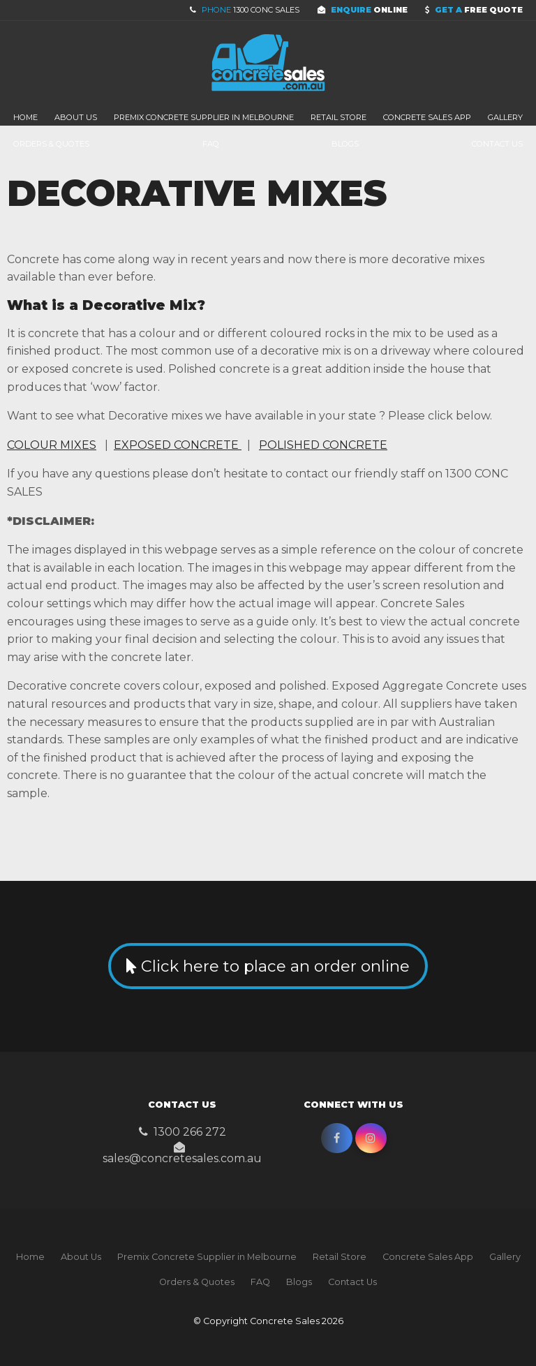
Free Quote (479, 10)
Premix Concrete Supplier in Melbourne (204, 117)
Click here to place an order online (275, 966)
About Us (75, 117)
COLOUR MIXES (51, 445)
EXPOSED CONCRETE (177, 445)
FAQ (210, 144)
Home (25, 117)
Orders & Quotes (51, 144)
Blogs (345, 144)
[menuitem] (30, 1257)
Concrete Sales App (427, 117)
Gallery (505, 117)
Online (369, 10)
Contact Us (497, 144)
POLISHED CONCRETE (323, 445)
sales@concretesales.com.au (182, 1158)
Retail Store (338, 117)
